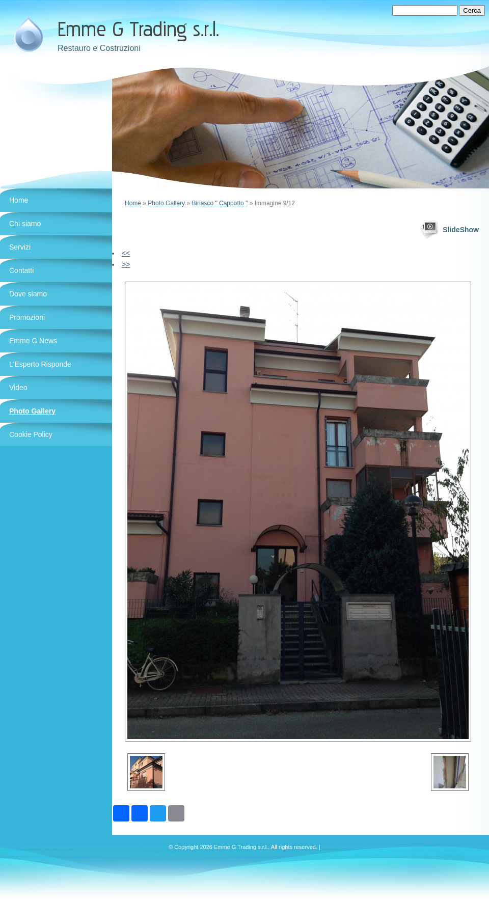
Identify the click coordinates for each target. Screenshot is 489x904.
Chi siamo (25, 224)
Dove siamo (28, 294)
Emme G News (33, 341)
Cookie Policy (30, 434)
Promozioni (27, 317)
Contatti (21, 270)
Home (133, 203)
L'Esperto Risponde (40, 364)
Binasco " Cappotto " (220, 203)
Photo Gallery (166, 203)
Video (18, 387)
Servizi (20, 247)
